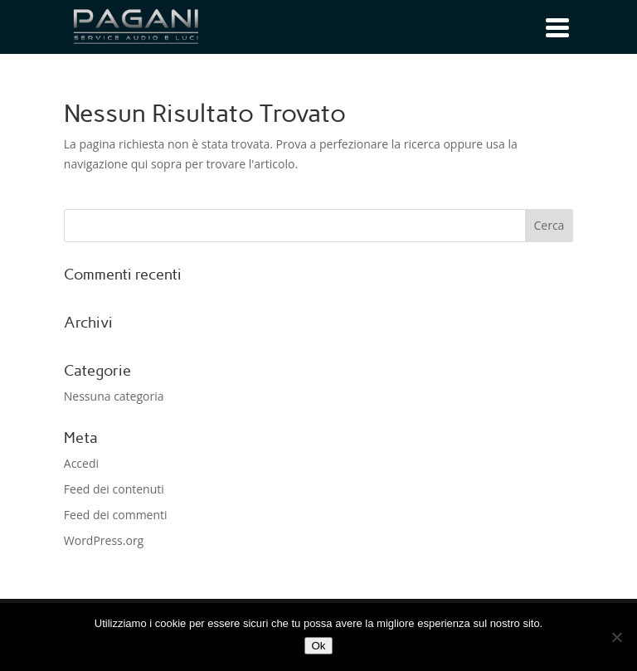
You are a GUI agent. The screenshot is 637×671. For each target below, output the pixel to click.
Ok (318, 645)
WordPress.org (103, 540)
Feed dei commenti (116, 515)
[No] (616, 637)
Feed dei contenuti (114, 489)
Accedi (81, 463)
